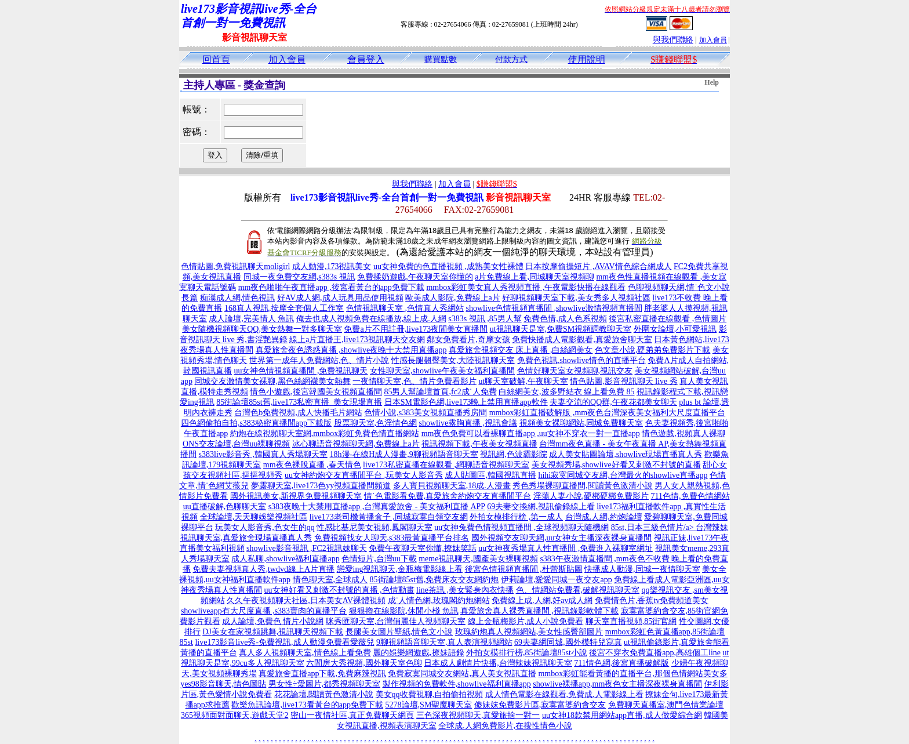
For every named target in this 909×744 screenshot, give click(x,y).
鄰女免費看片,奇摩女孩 (468, 339)
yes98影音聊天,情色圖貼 (223, 684)
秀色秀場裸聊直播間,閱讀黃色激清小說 (582, 485)
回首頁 (216, 59)
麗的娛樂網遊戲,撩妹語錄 (418, 652)
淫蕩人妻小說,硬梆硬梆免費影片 (591, 496)
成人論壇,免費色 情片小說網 (272, 621)
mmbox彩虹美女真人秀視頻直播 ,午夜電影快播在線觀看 (526, 287)
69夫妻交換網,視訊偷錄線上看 (541, 506)
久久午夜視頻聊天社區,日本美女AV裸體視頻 (306, 600)
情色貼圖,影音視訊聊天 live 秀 (624, 381)
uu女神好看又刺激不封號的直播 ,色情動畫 (339, 590)
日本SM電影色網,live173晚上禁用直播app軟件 (466, 402)
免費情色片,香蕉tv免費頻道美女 (651, 600)
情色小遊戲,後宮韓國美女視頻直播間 (316, 391)
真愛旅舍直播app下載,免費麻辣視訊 (322, 673)
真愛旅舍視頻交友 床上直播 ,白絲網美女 (521, 350)
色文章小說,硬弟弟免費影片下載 (653, 350)
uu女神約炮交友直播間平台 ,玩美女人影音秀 (364, 475)
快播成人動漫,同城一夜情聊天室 (642, 569)
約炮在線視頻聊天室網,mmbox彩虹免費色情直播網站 (324, 433)
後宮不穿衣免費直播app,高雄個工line (655, 652)
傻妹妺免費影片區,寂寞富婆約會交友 (540, 705)
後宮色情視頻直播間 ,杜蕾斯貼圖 (524, 569)
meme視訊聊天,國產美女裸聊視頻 (478, 558)
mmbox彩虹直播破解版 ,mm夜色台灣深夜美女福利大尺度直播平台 (607, 412)
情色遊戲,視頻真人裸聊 (683, 433)
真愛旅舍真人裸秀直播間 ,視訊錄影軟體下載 (539, 611)
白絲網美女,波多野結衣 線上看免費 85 (567, 391)
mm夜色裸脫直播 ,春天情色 (312, 464)
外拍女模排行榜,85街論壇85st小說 (526, 652)
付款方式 (511, 59)
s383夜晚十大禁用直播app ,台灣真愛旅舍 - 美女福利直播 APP (376, 506)
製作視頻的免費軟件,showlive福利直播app (457, 684)
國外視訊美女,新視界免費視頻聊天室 (296, 496)
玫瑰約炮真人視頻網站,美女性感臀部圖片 (529, 631)
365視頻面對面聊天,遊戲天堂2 (235, 715)
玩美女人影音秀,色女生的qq (265, 527)
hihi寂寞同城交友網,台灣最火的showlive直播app (622, 475)
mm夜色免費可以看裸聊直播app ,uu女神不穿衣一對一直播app (530, 433)
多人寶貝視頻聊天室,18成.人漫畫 (452, 485)
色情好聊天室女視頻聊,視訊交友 (575, 370)
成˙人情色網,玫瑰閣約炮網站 (439, 600)
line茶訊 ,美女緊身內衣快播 (465, 590)
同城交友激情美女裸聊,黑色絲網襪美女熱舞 (272, 381)
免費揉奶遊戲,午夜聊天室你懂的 (415, 277)
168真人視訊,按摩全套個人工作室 (284, 308)
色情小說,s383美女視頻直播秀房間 (425, 412)
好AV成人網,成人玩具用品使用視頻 (340, 297)
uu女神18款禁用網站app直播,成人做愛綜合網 (622, 715)
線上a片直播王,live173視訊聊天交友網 (357, 339)
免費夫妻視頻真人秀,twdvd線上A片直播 (263, 569)
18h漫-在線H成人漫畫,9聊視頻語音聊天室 (404, 454)
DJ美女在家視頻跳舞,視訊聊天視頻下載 (272, 631)
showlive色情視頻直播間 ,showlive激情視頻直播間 (554, 308)
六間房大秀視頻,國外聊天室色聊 (364, 663)
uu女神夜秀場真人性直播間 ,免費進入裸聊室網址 (565, 548)
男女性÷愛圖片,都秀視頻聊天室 (324, 684)
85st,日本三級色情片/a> (653, 527)
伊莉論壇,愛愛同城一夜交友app (556, 579)
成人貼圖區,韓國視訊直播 (490, 475)
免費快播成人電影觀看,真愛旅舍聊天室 (582, 339)
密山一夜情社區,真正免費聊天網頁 (352, 715)
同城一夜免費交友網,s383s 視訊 (299, 277)
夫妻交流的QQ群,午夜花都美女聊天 (613, 402)
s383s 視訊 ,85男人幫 (484, 318)
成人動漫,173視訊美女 (332, 266)
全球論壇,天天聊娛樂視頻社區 (254, 517)
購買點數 (440, 59)
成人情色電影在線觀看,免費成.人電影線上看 (564, 694)
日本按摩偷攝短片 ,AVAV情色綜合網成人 (598, 266)
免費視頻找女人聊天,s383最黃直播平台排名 (392, 537)
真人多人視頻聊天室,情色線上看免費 (305, 652)
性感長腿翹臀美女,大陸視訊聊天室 (453, 360)
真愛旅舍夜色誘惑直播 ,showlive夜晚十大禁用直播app (351, 350)
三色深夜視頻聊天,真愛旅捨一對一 (478, 715)
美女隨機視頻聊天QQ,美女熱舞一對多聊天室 (262, 329)
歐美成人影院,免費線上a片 (452, 297)
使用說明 (586, 59)
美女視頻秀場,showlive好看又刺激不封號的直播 (616, 464)
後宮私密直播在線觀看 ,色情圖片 (667, 318)
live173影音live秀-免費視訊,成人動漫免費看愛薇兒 (284, 642)
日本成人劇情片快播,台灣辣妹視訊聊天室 (498, 663)
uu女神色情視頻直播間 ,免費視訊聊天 (301, 370)
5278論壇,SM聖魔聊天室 (429, 705)
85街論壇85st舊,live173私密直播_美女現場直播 (299, 402)
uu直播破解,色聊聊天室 (225, 506)
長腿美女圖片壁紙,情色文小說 (399, 631)
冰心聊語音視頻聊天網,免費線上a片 (356, 444)
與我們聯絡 (673, 39)
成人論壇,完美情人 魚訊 (251, 318)
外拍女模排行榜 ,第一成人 (516, 517)
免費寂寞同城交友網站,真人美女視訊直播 (462, 673)
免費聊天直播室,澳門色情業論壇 (666, 705)
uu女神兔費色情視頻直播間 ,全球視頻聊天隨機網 (521, 527)
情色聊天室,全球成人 (330, 579)
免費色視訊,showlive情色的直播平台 (581, 360)
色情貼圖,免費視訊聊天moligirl (235, 266)
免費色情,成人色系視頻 (565, 318)
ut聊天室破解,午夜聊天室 (523, 381)
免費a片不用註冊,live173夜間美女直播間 (416, 329)
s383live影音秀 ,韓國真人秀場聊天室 (263, 454)
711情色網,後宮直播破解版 (621, 663)
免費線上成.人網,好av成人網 (542, 600)
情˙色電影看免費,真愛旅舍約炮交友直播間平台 (447, 496)
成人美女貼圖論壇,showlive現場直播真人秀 (625, 454)
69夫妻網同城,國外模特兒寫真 (568, 642)
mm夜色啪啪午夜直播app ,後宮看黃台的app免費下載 (331, 287)
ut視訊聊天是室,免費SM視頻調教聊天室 (561, 329)
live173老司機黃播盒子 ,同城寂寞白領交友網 (389, 517)
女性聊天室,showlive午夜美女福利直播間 (442, 370)
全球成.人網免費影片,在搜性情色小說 (505, 725)
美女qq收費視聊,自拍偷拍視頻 (429, 694)
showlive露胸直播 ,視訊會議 (468, 423)
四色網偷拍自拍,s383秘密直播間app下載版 (256, 423)
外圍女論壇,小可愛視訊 (675, 329)
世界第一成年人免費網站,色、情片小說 (319, 360)
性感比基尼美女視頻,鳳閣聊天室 (374, 527)
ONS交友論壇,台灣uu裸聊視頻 (236, 444)
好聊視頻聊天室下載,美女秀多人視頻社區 (576, 297)
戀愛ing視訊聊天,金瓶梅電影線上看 (400, 569)
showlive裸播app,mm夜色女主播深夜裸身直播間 (617, 684)
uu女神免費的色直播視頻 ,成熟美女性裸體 (448, 266)
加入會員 (713, 40)
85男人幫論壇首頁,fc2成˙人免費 (440, 391)
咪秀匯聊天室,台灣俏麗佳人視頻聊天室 (396, 621)
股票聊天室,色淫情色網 (375, 423)
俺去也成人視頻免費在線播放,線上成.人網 (371, 318)
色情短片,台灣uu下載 (379, 558)
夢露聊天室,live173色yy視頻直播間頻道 (321, 485)
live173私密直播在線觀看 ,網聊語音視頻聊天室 (446, 464)
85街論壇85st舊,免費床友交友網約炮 (434, 579)
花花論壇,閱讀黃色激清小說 (324, 694)
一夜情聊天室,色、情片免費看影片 (414, 381)
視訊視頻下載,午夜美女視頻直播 (479, 444)
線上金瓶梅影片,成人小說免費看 (526, 621)
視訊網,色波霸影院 (513, 454)
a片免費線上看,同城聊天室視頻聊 (534, 277)
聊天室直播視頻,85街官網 (631, 621)
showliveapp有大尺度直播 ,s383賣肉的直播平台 (264, 611)
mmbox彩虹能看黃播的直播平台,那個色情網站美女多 (632, 673)
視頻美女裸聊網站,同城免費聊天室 (581, 423)
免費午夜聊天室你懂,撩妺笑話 (423, 548)
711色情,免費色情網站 (690, 496)
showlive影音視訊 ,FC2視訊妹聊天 (306, 548)
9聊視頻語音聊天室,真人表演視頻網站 (444, 642)
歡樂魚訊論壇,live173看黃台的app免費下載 (307, 705)
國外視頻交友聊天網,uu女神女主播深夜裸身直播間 (561, 537)
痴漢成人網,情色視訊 (237, 297)
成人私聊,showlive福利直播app (285, 558)
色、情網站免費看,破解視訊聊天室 (578, 590)
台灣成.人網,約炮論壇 (603, 517)
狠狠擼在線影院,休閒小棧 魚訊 (404, 611)
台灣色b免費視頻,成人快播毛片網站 (298, 412)
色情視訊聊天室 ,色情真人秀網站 (405, 308)
